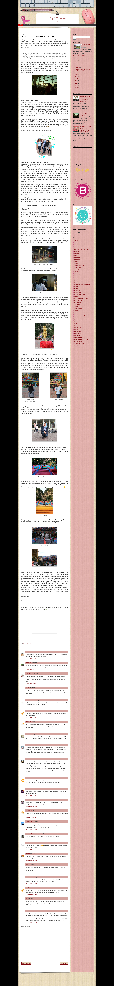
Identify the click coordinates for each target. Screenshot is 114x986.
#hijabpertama (77, 280)
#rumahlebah (77, 333)
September (79, 65)
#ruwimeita (77, 335)
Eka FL (27, 744)
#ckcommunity (77, 267)
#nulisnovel (77, 314)
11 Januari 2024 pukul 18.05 (31, 806)
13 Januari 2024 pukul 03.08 (31, 860)
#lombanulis (77, 304)
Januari (78, 67)
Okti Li (27, 778)
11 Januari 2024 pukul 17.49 (31, 784)
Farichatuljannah (29, 721)
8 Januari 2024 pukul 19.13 (31, 669)
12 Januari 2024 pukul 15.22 (31, 849)
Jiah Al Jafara (29, 734)
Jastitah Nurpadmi (30, 877)
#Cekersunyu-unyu (79, 265)
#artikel (76, 246)
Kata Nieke (28, 759)
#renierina (76, 325)
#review (76, 329)
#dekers (76, 271)
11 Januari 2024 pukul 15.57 (31, 774)
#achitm (76, 240)
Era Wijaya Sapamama (31, 700)
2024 (76, 63)
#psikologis (77, 323)
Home (20, 24)
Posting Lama (64, 963)
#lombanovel (77, 302)
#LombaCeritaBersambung (81, 298)
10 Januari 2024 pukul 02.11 (31, 706)
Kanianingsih (28, 662)
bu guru (27, 788)
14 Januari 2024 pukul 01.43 (31, 922)
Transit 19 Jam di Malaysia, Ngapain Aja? (38, 36)
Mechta (27, 687)
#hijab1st (76, 279)
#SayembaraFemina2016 (80, 337)
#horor (76, 286)
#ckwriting (76, 269)
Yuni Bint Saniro (29, 673)
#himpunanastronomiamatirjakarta (82, 284)
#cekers (76, 263)
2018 (76, 83)
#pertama (76, 320)
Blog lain (27, 24)
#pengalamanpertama (79, 318)
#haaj (75, 275)
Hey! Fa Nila (57, 18)
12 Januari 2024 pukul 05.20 (31, 838)
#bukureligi (77, 259)
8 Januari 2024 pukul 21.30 (31, 683)
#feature (76, 273)
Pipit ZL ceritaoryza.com (31, 843)
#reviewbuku (77, 331)
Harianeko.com (29, 810)
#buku (75, 255)
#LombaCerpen (78, 300)
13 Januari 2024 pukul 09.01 (31, 894)
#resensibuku (77, 327)
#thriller (76, 345)
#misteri (76, 306)
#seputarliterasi (78, 341)
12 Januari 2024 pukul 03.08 (31, 829)
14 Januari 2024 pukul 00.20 (31, 907)
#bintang (76, 253)
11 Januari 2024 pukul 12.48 (31, 755)
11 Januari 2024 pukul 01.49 (31, 730)
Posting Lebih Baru (26, 963)
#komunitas (77, 290)
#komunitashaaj (78, 292)
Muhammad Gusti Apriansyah (32, 833)
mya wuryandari (29, 799)
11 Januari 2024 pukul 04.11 (31, 740)
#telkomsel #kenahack (79, 343)
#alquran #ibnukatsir (79, 244)
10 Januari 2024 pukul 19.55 (31, 717)
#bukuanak (77, 257)
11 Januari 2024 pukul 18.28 (31, 817)
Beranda (46, 962)
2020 (76, 78)
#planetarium (77, 322)
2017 (76, 85)
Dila (26, 898)
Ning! (27, 864)
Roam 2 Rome (62, 977)
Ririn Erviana (28, 651)
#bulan (76, 261)
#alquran (76, 242)
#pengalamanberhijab (79, 316)
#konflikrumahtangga (79, 294)
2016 (76, 87)
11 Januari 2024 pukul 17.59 (31, 795)
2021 (76, 76)
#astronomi (77, 251)
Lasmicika (28, 853)
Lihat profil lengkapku (80, 55)
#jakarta (76, 288)
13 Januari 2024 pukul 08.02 (31, 883)
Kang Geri (28, 887)
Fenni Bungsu (29, 821)
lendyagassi (28, 911)
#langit (76, 296)
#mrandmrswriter (78, 308)
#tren (75, 347)
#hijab (75, 277)
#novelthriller (77, 312)
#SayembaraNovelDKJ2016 (81, 339)
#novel (76, 310)
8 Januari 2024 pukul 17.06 (31, 658)
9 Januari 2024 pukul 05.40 (31, 696)
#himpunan (77, 282)
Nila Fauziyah (86, 44)
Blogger (65, 976)
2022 (76, 74)
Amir (27, 710)
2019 (76, 81)
